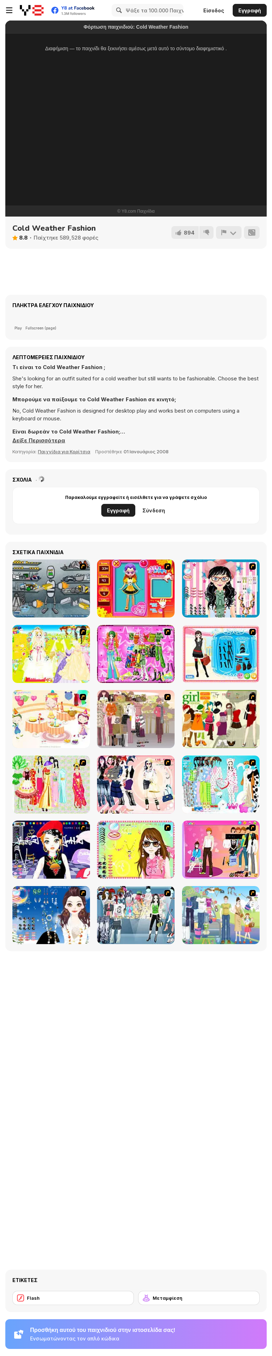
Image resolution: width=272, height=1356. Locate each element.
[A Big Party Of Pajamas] (221, 784)
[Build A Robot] (51, 588)
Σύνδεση (153, 510)
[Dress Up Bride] (51, 654)
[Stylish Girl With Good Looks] (51, 850)
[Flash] (73, 1298)
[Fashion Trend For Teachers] (136, 719)
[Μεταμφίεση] (199, 1298)
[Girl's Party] (51, 719)
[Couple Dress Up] (221, 850)
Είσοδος (213, 10)
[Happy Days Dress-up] (221, 915)
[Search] (118, 10)
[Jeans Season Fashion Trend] (136, 915)
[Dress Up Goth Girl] (51, 915)
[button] (38, 440)
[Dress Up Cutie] (221, 588)
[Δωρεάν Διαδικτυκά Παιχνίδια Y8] (32, 10)
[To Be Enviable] (136, 850)
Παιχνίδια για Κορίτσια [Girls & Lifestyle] (64, 451)
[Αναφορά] (229, 232)
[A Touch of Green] (136, 654)
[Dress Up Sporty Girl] (136, 784)
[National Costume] (51, 784)
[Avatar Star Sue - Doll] (136, 588)
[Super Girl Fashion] (221, 719)
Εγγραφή (249, 10)
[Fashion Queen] (221, 654)
